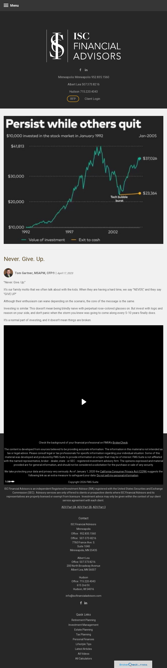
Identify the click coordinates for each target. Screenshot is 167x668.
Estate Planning (83, 629)
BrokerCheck (120, 442)
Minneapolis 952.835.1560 (92, 77)
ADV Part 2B (84, 507)
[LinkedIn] (85, 603)
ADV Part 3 (99, 507)
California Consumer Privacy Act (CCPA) (123, 471)
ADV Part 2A (69, 507)
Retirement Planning (84, 620)
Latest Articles (83, 648)
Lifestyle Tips (83, 644)
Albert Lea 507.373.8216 (84, 84)
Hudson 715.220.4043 (83, 91)
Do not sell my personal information (117, 475)
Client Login (92, 99)
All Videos (83, 653)
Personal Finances (83, 639)
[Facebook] (81, 603)
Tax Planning (83, 634)
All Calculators (83, 658)
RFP (73, 99)
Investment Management (83, 624)
